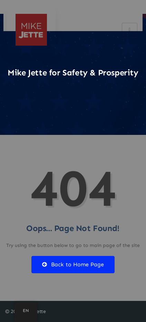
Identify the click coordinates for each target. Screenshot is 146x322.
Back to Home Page (73, 264)
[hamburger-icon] (129, 29)
